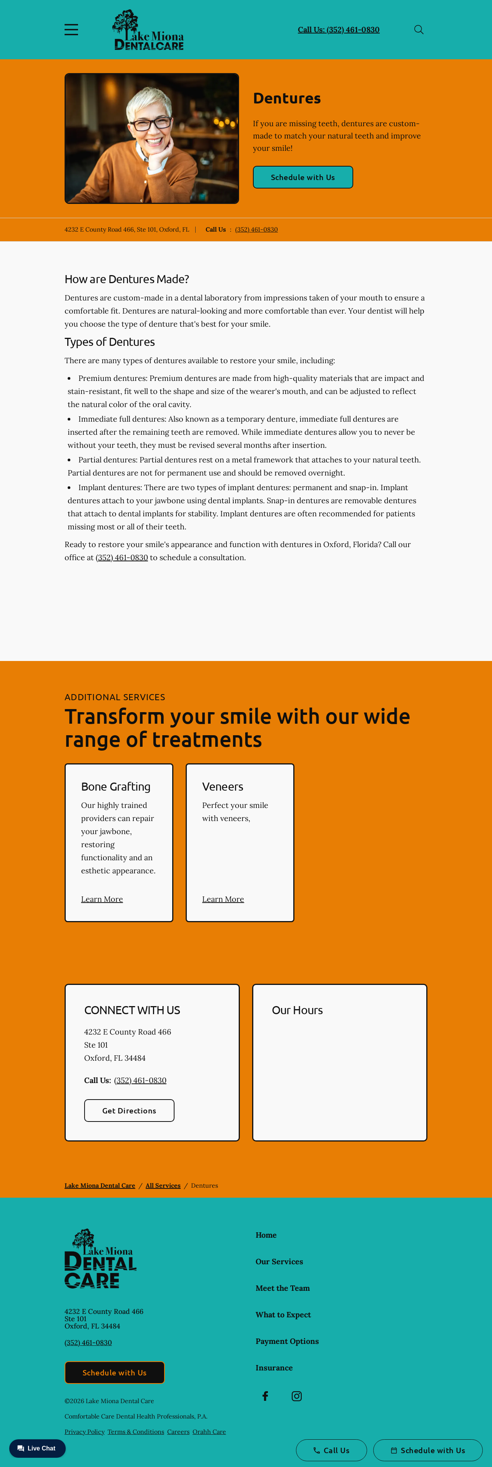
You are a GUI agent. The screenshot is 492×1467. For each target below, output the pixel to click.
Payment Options (287, 1341)
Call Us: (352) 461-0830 (339, 29)
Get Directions (129, 1110)
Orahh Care (209, 1431)
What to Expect (283, 1314)
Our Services (279, 1261)
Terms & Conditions (136, 1431)
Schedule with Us (303, 177)
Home (266, 1235)
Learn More (102, 899)
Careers (178, 1431)
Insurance (274, 1367)
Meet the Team (283, 1288)
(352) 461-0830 (256, 229)
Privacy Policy (85, 1431)
